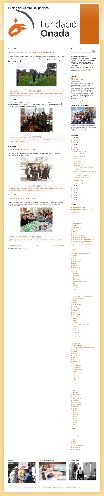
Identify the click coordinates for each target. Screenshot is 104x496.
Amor (73, 247)
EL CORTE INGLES (77, 312)
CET (73, 284)
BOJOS (74, 255)
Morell (74, 376)
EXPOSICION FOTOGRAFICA (80, 324)
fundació (74, 335)
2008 (74, 200)
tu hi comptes (21, 141)
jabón (73, 359)
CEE (73, 277)
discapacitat (75, 306)
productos (75, 396)
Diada (74, 300)
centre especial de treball (79, 281)
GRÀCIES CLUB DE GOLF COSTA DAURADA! (31, 52)
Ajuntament (75, 233)
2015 (74, 149)
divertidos (52, 139)
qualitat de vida (76, 402)
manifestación (76, 367)
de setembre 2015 (79, 156)
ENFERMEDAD (76, 314)
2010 (74, 195)
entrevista (75, 316)
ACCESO (75, 225)
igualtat (74, 353)
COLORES (46, 139)
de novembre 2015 (79, 151)
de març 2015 (78, 165)
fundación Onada (77, 345)
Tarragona (75, 427)
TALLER (16, 141)
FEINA (74, 326)
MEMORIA (75, 371)
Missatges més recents (14, 245)
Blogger (79, 487)
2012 (74, 190)
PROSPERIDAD (76, 398)
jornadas (74, 363)
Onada (74, 386)
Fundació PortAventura (78, 341)
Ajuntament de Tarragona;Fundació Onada (83, 239)
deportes (22, 95)
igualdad (57, 139)
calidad (60, 93)
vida (73, 441)
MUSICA (74, 378)
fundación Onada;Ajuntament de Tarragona (83, 347)
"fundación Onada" (77, 215)
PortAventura (76, 394)
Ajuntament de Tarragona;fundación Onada (83, 245)
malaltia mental (76, 365)
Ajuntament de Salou (49, 93)
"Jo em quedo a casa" (78, 217)
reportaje (74, 408)
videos (74, 443)
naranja (74, 382)
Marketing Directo (77, 369)
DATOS (74, 290)
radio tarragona (76, 404)
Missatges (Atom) (21, 248)
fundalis (74, 349)
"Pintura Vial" (76, 221)
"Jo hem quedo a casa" (78, 219)
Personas (11, 141)
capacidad (16, 95)
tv (72, 437)
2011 (74, 193)
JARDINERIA (76, 361)
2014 (74, 186)
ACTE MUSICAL (76, 227)
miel (73, 374)
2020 (74, 138)
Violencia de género (77, 445)
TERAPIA (75, 429)
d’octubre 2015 (78, 154)
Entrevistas (75, 318)
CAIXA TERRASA (77, 261)
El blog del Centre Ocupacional (28, 8)
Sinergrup (75, 421)
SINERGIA (28, 190)
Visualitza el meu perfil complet (79, 101)
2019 (74, 140)
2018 (74, 142)
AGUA (74, 231)
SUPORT (75, 423)
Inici (37, 245)
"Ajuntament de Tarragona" (27, 93)
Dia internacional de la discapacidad (82, 296)
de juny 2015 (78, 158)
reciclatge (75, 406)
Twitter (83, 70)
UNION (74, 439)
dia (73, 294)
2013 (74, 188)
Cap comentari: (23, 91)
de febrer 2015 (78, 180)
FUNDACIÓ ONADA (78, 79)
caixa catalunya (76, 259)
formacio (74, 331)
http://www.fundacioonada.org (79, 69)
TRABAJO (75, 433)
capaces (74, 271)
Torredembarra (76, 431)
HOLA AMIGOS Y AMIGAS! (21, 149)
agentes (74, 229)
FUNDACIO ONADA (77, 337)
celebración (75, 279)
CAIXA (74, 257)
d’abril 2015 (77, 163)
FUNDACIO (75, 333)
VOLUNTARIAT (76, 449)
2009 (74, 197)
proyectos (22, 190)
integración (27, 95)
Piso (73, 390)
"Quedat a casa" (76, 223)
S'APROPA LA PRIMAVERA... (22, 198)
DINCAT (74, 302)
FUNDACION (76, 343)
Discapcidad (75, 308)
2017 (74, 145)
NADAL (74, 380)
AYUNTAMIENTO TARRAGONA (81, 253)
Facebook (78, 70)
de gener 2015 (78, 183)
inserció (26, 240)
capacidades (15, 240)
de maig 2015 (78, 161)
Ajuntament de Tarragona (79, 237)
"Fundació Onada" (38, 93)
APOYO (56, 93)
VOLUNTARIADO (77, 447)
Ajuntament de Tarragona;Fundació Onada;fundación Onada (81, 242)
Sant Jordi (75, 414)
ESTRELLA (75, 320)
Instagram (88, 70)
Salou (74, 412)
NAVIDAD (75, 384)
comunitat (21, 240)
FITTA (74, 328)
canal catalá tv (76, 269)
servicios (74, 416)
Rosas (74, 410)
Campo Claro (76, 267)
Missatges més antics (58, 245)
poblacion (75, 392)
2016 (74, 147)
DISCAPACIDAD (76, 304)
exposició (75, 322)
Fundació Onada (76, 339)
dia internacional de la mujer (80, 298)
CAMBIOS (11, 95)
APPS (74, 251)
